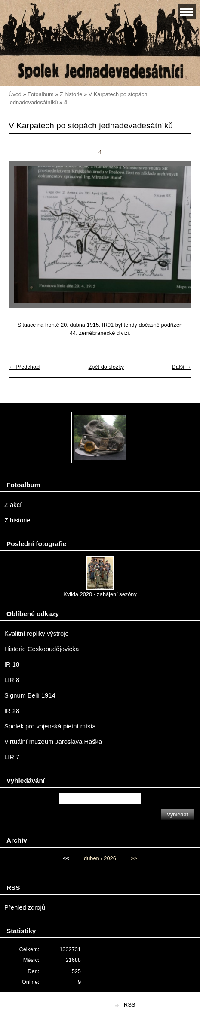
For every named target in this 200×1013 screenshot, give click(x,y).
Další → (181, 367)
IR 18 (11, 664)
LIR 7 (11, 757)
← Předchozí (24, 367)
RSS (129, 1004)
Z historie (71, 94)
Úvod (15, 94)
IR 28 (11, 710)
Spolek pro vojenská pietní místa (50, 726)
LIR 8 (11, 679)
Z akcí (13, 504)
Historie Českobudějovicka (41, 649)
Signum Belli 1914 (29, 695)
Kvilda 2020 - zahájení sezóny (100, 594)
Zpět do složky (106, 367)
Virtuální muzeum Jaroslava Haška (53, 741)
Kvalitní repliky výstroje (36, 633)
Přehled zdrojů (24, 907)
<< (66, 858)
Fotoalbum (40, 94)
